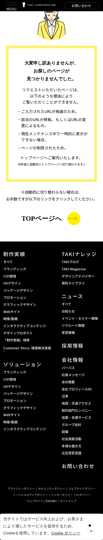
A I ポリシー (83, 495)
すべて (8, 261)
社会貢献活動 (71, 438)
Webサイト (11, 311)
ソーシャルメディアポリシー (30, 495)
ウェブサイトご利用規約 (42, 501)
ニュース (72, 296)
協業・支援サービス (76, 417)
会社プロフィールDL (77, 389)
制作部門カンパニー (76, 410)
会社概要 (68, 382)
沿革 (65, 396)
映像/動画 (10, 318)
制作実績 (14, 253)
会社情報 (73, 359)
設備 (65, 431)
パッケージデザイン (18, 290)
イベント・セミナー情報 (80, 318)
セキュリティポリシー (51, 488)
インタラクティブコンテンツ (24, 325)
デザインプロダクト (18, 333)
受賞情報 (68, 332)
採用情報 (73, 345)
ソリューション (22, 364)
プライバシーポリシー (21, 488)
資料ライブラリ (73, 283)
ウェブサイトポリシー (81, 488)
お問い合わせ (78, 465)
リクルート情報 (73, 325)
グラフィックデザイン (19, 304)
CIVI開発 (9, 276)
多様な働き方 (71, 446)
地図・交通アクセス (76, 403)
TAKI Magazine (74, 269)
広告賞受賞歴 (71, 453)
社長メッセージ (73, 374)
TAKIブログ (70, 261)
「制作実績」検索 (16, 340)
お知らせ (68, 311)
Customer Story (27, 350)
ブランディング (14, 269)
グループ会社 (71, 424)
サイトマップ (68, 501)
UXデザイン (12, 283)
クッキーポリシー (62, 495)
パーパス (68, 367)
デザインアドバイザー (78, 276)
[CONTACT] (81, 5)
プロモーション (14, 297)
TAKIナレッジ (79, 253)
